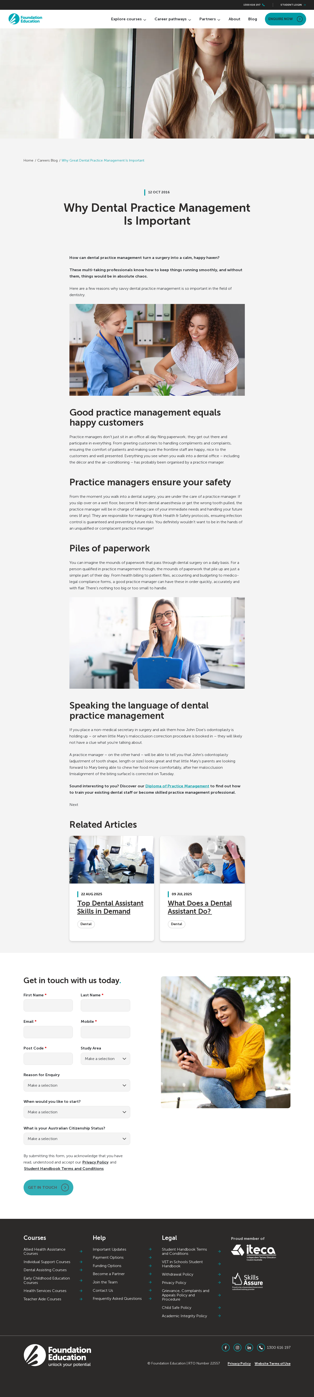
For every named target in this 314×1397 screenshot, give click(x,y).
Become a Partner (122, 1274)
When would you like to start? (52, 1101)
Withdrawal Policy (191, 1274)
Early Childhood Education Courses (53, 1280)
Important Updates (122, 1249)
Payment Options (122, 1257)
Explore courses (129, 19)
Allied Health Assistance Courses (53, 1251)
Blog (252, 19)
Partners (210, 19)
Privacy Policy (95, 1162)
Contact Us (122, 1290)
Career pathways (173, 19)
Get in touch (48, 1187)
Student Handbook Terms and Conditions (64, 1168)
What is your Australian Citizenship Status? (64, 1128)
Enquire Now (285, 19)
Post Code (35, 1048)
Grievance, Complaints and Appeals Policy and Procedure (191, 1295)
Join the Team (122, 1282)
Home (28, 160)
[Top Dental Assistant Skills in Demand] (111, 888)
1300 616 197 (254, 4)
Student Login (293, 4)
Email (30, 1021)
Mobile (89, 1021)
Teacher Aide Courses (53, 1299)
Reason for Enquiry (42, 1075)
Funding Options (122, 1266)
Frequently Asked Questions (122, 1298)
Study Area (91, 1048)
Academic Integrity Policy (191, 1316)
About (234, 19)
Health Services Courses (53, 1291)
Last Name (92, 995)
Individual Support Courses (53, 1262)
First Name (35, 995)
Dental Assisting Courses (53, 1270)
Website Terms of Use (272, 1363)
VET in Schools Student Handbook (191, 1264)
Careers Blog (47, 160)
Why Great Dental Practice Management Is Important (103, 160)
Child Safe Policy (191, 1307)
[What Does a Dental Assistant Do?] (202, 888)
